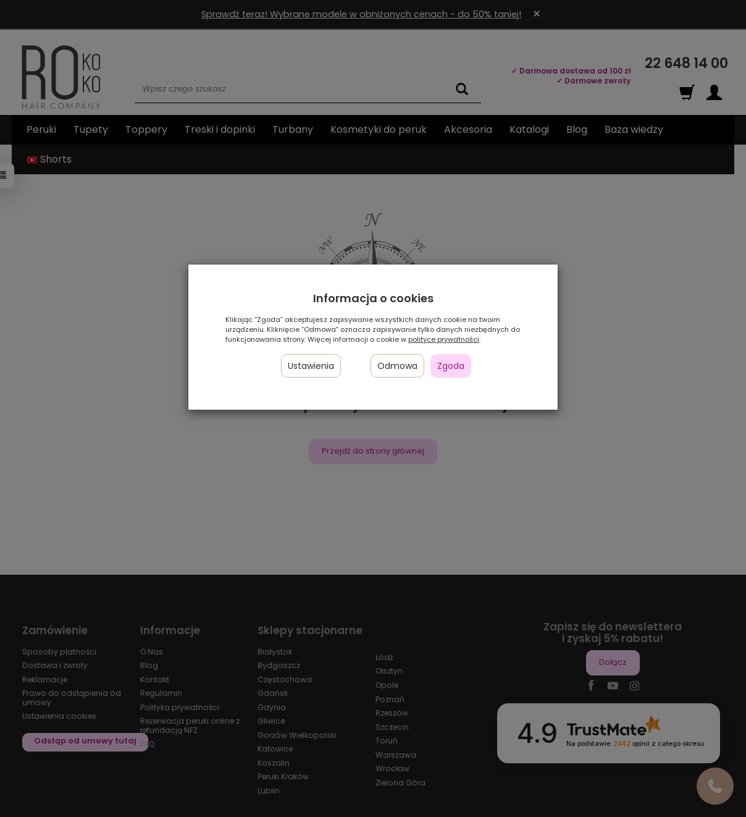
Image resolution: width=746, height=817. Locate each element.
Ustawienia (311, 366)
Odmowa (397, 366)
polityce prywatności (443, 339)
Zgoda (450, 366)
